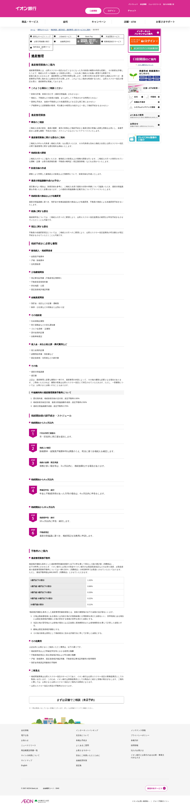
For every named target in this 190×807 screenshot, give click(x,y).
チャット (132, 11)
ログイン (111, 11)
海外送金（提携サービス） (41, 48)
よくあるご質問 (82, 745)
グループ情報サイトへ (161, 801)
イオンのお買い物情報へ (140, 801)
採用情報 (134, 745)
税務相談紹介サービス (112, 42)
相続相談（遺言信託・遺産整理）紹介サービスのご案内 (70, 30)
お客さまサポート (83, 750)
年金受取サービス (113, 36)
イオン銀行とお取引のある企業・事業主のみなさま (147, 756)
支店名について (82, 735)
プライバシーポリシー (140, 735)
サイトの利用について (30, 755)
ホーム (32, 30)
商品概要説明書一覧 (29, 750)
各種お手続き (81, 740)
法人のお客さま (168, 4)
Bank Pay (89, 36)
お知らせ (24, 740)
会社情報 (143, 4)
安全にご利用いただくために (88, 755)
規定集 (79, 765)
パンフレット (133, 4)
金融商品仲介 (65, 42)
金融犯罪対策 (81, 760)
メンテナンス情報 (138, 730)
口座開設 (93, 11)
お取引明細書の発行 (41, 42)
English (24, 765)
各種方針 (134, 740)
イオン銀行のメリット (145, 65)
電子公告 (24, 735)
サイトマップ (26, 760)
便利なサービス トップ (42, 36)
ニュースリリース (154, 4)
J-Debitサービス (65, 36)
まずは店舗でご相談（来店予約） (76, 699)
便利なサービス (43, 30)
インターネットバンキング (87, 730)
